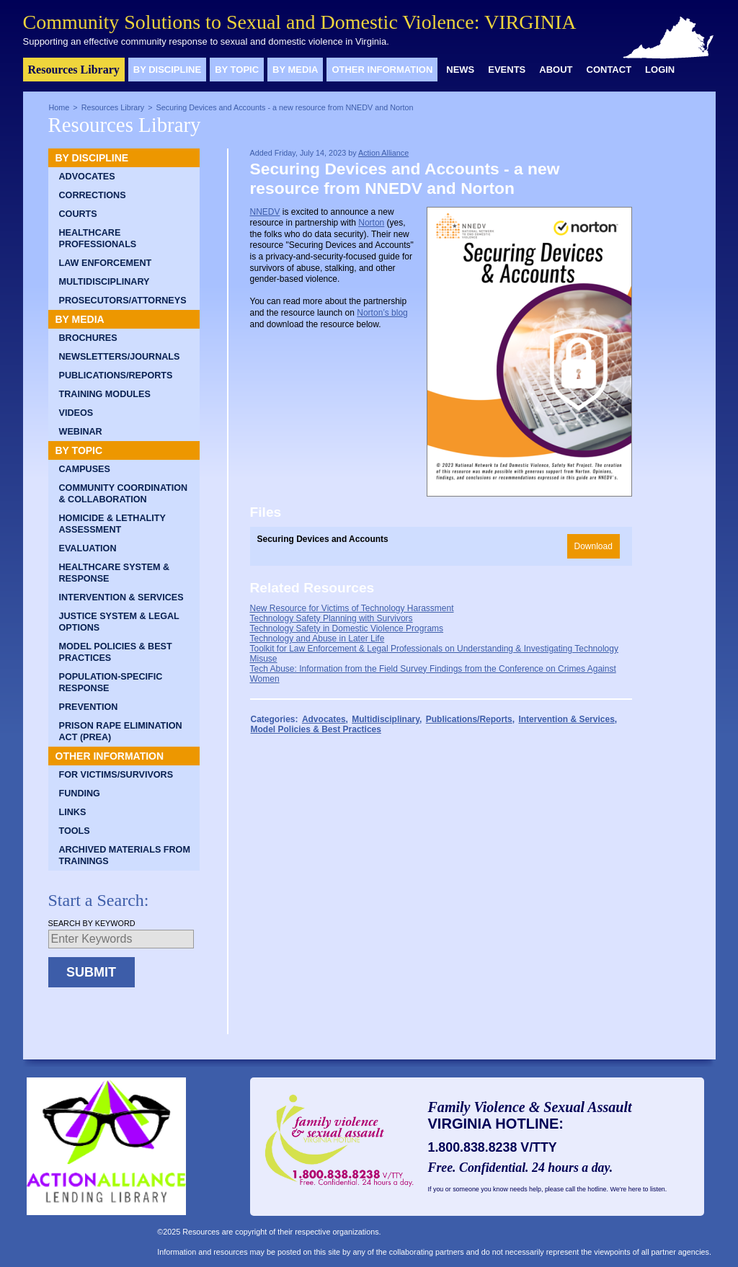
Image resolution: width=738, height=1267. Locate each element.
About (555, 69)
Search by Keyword (91, 923)
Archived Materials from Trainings (124, 855)
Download (593, 546)
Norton (371, 223)
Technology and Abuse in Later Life (317, 639)
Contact (609, 69)
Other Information (382, 69)
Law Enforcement (105, 263)
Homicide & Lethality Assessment (112, 524)
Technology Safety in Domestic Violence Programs (347, 628)
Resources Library (74, 69)
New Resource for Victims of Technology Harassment (352, 608)
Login (660, 69)
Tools (74, 831)
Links (72, 812)
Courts (78, 214)
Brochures (88, 338)
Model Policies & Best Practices (115, 652)
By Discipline (167, 69)
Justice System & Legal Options (119, 622)
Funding (79, 793)
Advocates (87, 177)
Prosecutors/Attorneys (123, 300)
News (460, 69)
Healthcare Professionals (98, 238)
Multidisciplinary (104, 282)
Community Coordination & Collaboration (123, 493)
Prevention (88, 707)
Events (506, 69)
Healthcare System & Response (114, 573)
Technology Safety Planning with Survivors (331, 618)
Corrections (92, 195)
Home (59, 107)
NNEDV (265, 212)
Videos (76, 413)
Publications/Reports (116, 375)
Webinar (80, 432)
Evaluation (88, 548)
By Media (295, 69)
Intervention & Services (121, 597)
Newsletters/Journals (119, 357)
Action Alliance (383, 152)
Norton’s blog (382, 313)
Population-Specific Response (111, 682)
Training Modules (105, 394)
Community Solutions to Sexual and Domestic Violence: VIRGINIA (300, 22)
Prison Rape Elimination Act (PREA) (120, 731)
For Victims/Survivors (116, 775)
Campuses (84, 469)
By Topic (237, 69)
